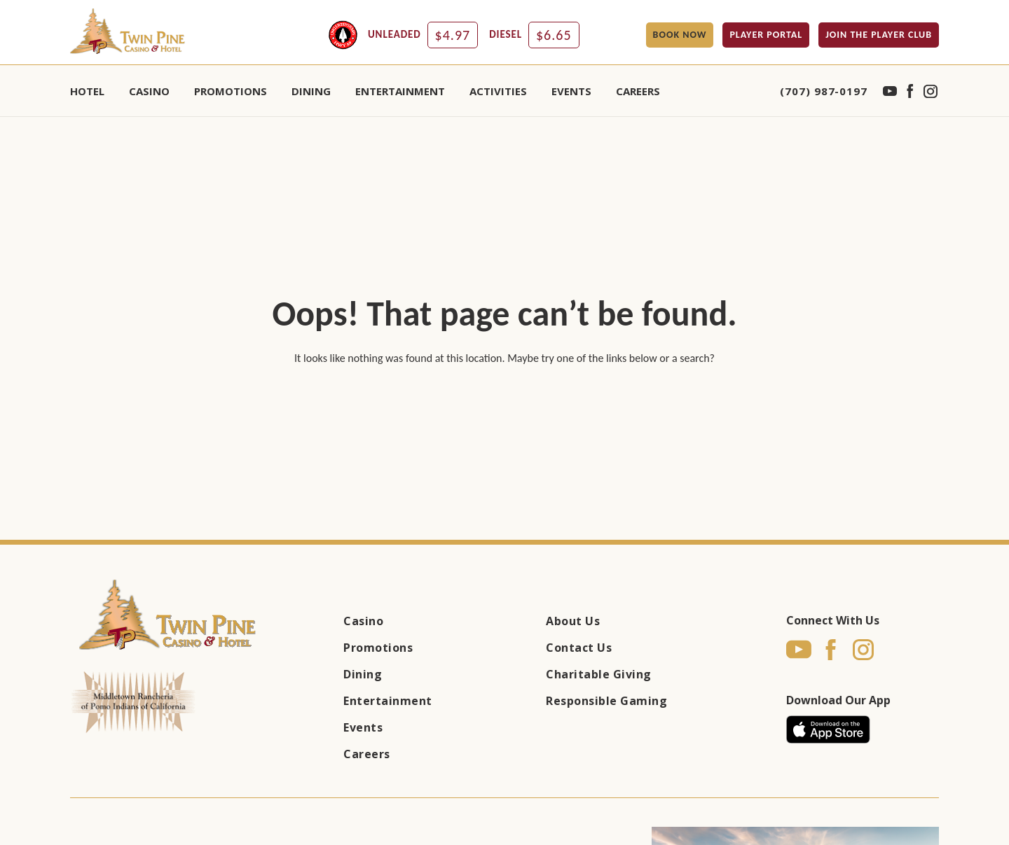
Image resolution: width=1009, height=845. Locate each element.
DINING (311, 91)
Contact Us (579, 647)
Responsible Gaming (606, 700)
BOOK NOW (680, 35)
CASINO (149, 91)
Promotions (378, 647)
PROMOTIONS (230, 91)
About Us (573, 621)
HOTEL (87, 91)
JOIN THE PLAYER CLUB (878, 35)
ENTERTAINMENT (400, 91)
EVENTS (571, 91)
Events (363, 727)
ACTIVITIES (498, 91)
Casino (363, 621)
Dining (362, 674)
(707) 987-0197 (823, 91)
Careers (638, 91)
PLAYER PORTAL (765, 35)
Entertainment (387, 700)
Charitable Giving (599, 674)
